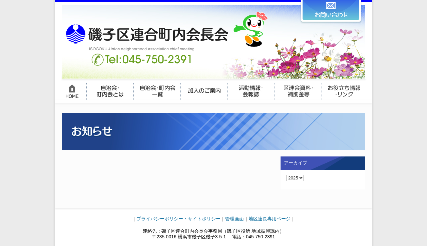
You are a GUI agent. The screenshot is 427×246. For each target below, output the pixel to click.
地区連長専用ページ (270, 218)
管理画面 (234, 218)
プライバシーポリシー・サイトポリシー (178, 218)
